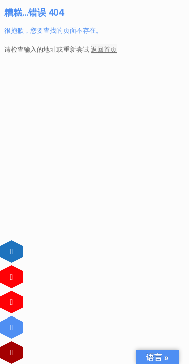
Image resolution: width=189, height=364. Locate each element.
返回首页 (104, 49)
